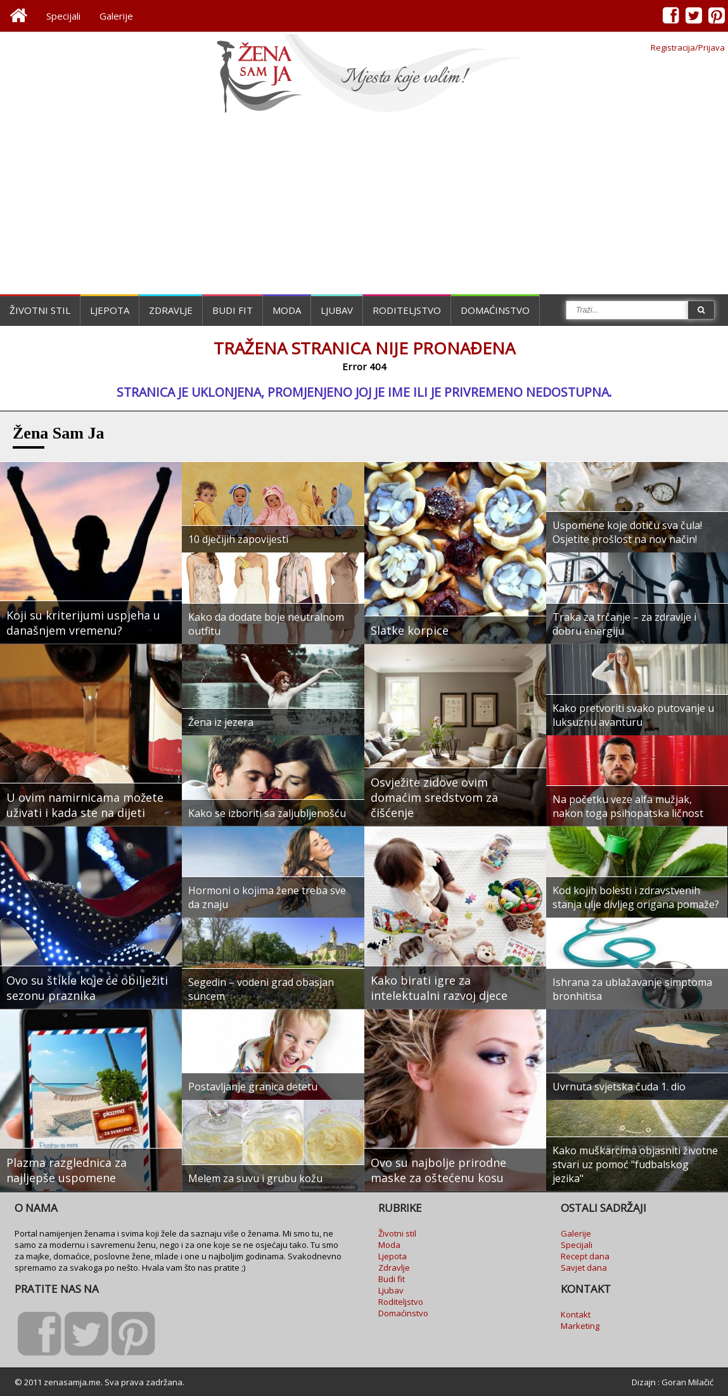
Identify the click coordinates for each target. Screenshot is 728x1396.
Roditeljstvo (407, 310)
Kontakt (576, 1314)
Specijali (63, 15)
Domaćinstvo (495, 310)
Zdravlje (171, 310)
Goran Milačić (687, 1382)
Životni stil (40, 310)
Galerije (116, 15)
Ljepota (109, 310)
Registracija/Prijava (688, 47)
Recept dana (585, 1256)
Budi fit (232, 310)
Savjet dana (584, 1267)
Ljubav (337, 310)
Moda (286, 310)
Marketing (580, 1325)
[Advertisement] (364, 205)
